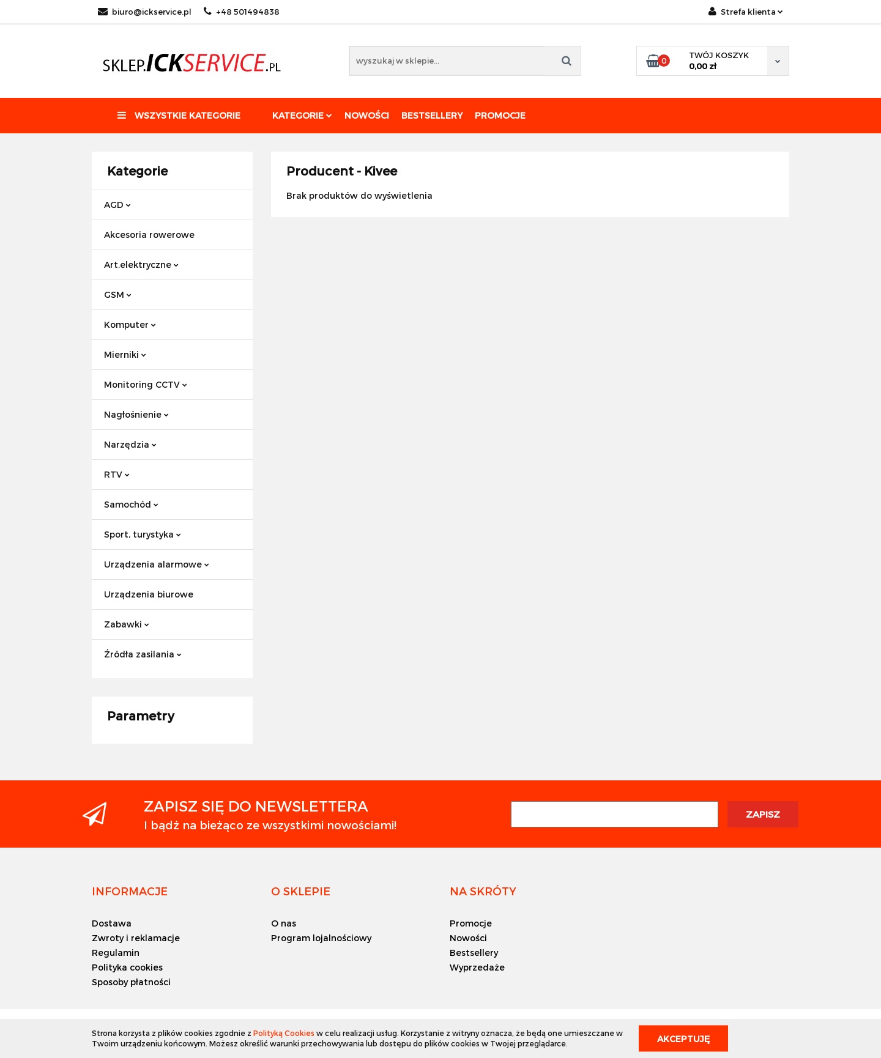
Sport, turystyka (142, 534)
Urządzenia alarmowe (156, 564)
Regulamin (115, 952)
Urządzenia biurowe (148, 594)
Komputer (130, 324)
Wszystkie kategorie (178, 115)
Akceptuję (683, 1038)
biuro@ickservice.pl (144, 12)
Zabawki (126, 624)
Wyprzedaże (477, 967)
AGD (117, 204)
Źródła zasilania (143, 654)
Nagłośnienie (136, 414)
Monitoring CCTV (145, 384)
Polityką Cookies (283, 1033)
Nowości (366, 115)
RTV (117, 474)
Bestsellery (432, 115)
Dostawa (112, 923)
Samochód (131, 504)
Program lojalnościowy (321, 938)
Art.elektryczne (141, 264)
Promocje (500, 115)
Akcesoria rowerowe (149, 234)
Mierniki (125, 354)
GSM (118, 294)
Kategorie (302, 115)
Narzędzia (130, 444)
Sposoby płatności (131, 982)
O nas (283, 923)
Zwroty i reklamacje (136, 938)
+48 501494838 (242, 12)
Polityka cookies (127, 967)
